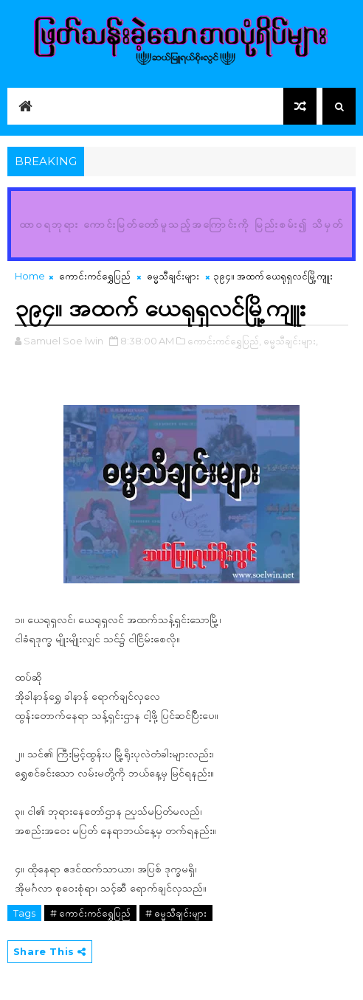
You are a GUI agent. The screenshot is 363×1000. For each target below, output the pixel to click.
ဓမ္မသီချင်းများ (173, 276)
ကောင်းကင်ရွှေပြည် (95, 276)
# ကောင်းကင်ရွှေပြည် (90, 913)
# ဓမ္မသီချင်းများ (176, 913)
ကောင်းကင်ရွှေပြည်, (224, 341)
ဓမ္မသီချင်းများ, (290, 341)
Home (30, 276)
